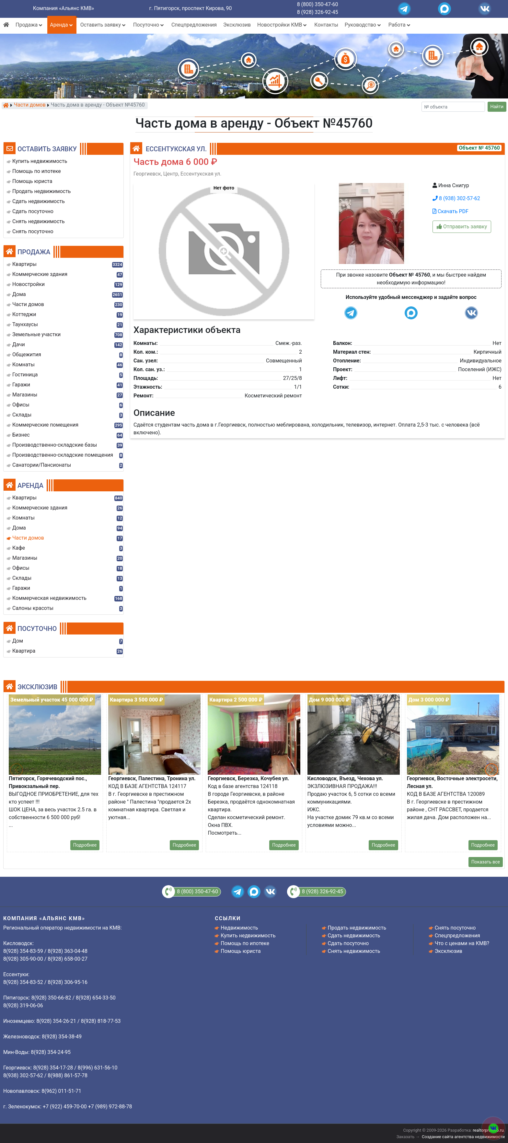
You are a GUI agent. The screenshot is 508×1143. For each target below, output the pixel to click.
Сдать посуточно (348, 943)
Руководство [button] (363, 25)
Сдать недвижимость (354, 935)
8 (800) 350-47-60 (317, 4)
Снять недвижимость (354, 951)
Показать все (485, 861)
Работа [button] (399, 25)
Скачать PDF (450, 211)
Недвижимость (239, 928)
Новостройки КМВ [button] (282, 25)
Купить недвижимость (248, 935)
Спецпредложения (194, 25)
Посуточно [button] (149, 25)
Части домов (30, 105)
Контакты (326, 25)
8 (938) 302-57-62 (456, 198)
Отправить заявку (462, 226)
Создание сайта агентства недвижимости (463, 1136)
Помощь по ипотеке (245, 943)
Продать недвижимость (357, 928)
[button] (223, 248)
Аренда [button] (62, 25)
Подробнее (85, 845)
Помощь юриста (240, 951)
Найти (497, 106)
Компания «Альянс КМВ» (63, 8)
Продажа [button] (29, 25)
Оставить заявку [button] (103, 25)
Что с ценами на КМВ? (462, 943)
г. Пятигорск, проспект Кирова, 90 (190, 8)
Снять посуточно (455, 928)
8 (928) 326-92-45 (317, 12)
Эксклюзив (237, 25)
